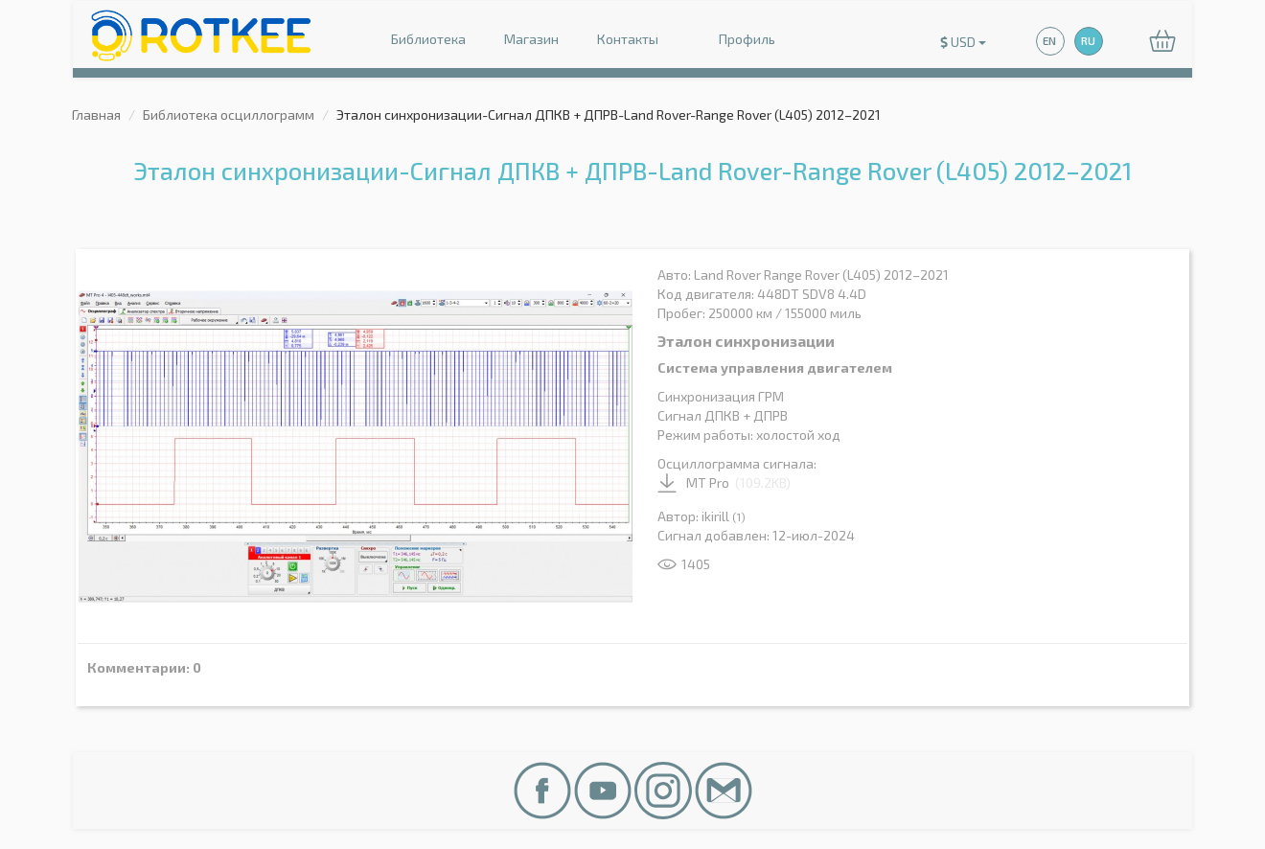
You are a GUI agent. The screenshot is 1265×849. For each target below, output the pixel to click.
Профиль (736, 41)
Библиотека (428, 39)
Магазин (531, 39)
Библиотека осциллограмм (228, 114)
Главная (96, 114)
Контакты (627, 39)
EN (1049, 40)
